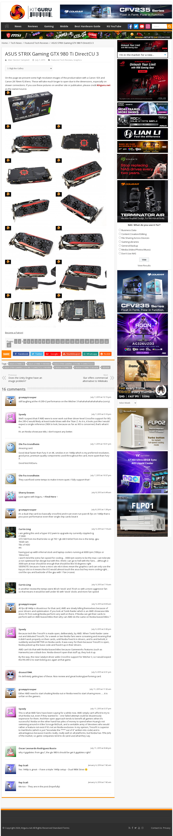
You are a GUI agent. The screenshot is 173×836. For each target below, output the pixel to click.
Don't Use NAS (128, 253)
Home (7, 25)
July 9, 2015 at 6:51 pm (101, 672)
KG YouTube (114, 26)
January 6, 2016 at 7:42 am (99, 765)
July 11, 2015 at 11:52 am (100, 689)
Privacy (166, 827)
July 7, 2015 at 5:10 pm (101, 414)
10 (48, 341)
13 (62, 341)
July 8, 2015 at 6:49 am (101, 492)
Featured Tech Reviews (36, 42)
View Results (144, 265)
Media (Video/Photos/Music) (135, 249)
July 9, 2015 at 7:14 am (101, 529)
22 (106, 341)
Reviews (33, 26)
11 (53, 341)
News (18, 26)
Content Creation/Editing (133, 234)
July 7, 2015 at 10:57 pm (101, 475)
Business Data (128, 230)
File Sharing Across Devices (135, 237)
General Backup (129, 245)
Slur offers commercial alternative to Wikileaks (90, 378)
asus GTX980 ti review (39, 363)
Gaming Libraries (130, 241)
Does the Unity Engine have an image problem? (25, 378)
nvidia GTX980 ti (63, 367)
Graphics (77, 60)
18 (87, 341)
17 (82, 341)
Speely (22, 414)
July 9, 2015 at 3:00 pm (101, 629)
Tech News (16, 42)
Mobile (64, 26)
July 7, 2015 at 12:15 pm (101, 397)
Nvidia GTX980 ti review (87, 367)
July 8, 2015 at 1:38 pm (101, 509)
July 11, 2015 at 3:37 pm (101, 708)
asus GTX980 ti (17, 363)
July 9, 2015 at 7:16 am (101, 584)
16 (77, 341)
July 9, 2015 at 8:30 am (101, 604)
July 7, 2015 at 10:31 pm (101, 444)
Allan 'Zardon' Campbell (18, 60)
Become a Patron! (14, 332)
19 (92, 341)
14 (67, 341)
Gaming (49, 26)
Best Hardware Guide (87, 26)
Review (106, 367)
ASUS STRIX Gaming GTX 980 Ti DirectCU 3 (73, 363)
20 (97, 341)
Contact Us (156, 827)
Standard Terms (61, 827)
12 (57, 341)
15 (72, 341)
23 (9, 345)
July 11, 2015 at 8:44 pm (101, 748)
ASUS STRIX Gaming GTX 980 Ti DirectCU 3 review (28, 367)
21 (102, 341)
